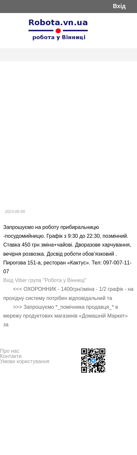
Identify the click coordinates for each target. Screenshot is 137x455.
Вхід (119, 6)
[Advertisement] (68, 133)
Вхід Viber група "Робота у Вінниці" (44, 280)
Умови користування (24, 361)
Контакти (11, 356)
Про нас (9, 351)
